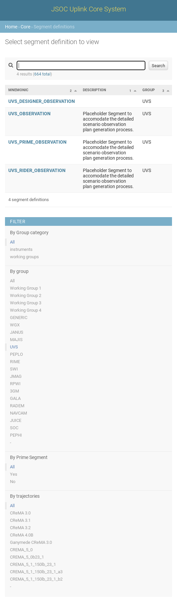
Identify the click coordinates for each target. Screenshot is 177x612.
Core (25, 26)
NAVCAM (18, 413)
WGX (15, 324)
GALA (15, 398)
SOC (14, 427)
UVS (14, 346)
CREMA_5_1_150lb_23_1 (33, 564)
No (12, 481)
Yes (13, 474)
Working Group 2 (25, 295)
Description (94, 90)
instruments (21, 249)
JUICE (15, 420)
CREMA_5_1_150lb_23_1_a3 (36, 571)
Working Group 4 (25, 310)
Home (11, 26)
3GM (14, 391)
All (12, 242)
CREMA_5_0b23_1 (27, 557)
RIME (15, 361)
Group (148, 90)
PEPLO (16, 354)
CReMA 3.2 (20, 527)
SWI (14, 368)
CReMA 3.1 (20, 520)
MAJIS (16, 339)
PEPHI (16, 435)
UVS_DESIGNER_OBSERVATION (41, 101)
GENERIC (18, 317)
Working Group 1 (25, 288)
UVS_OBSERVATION (29, 113)
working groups (24, 256)
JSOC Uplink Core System (88, 9)
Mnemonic (18, 90)
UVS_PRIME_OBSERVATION (37, 142)
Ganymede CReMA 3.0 (31, 542)
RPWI (15, 383)
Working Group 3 (25, 302)
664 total (42, 74)
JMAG (16, 376)
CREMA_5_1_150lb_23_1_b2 (36, 579)
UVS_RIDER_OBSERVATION (37, 170)
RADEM (17, 405)
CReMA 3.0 (20, 512)
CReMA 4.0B (21, 535)
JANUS (16, 332)
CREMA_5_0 (21, 549)
